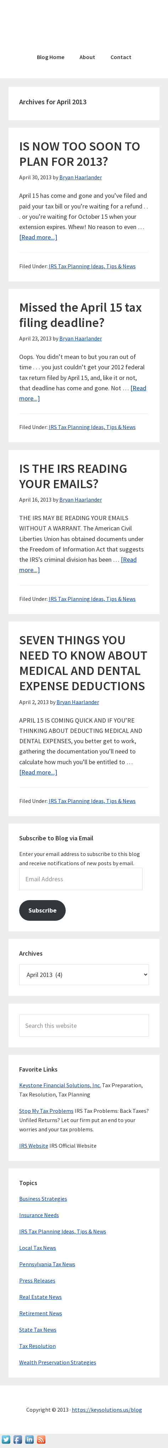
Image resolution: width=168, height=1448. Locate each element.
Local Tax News (37, 1247)
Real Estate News (40, 1296)
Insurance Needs (39, 1215)
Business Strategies (43, 1198)
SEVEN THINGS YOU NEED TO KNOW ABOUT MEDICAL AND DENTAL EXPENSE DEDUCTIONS (83, 663)
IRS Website (33, 1145)
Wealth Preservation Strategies (57, 1362)
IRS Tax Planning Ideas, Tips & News (92, 266)
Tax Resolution (37, 1345)
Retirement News (40, 1313)
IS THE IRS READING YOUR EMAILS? (73, 476)
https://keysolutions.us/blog (107, 1409)
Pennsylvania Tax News (47, 1264)
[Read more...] (38, 237)
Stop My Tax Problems (46, 1110)
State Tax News (37, 1329)
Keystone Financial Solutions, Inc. (60, 1085)
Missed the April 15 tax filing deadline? (80, 315)
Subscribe (42, 910)
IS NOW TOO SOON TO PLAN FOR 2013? (79, 153)
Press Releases (37, 1280)
